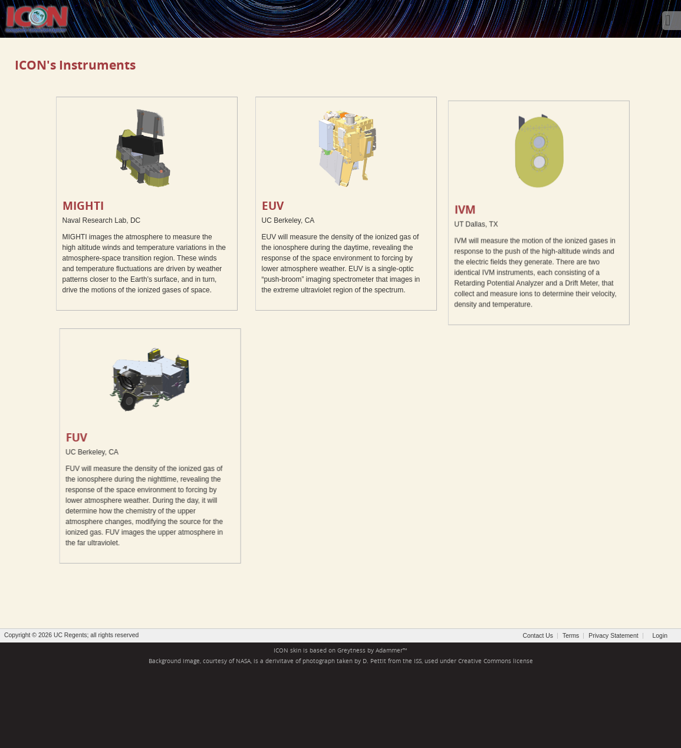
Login (660, 635)
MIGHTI (83, 205)
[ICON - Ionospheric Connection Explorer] (36, 17)
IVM (421, 235)
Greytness (351, 650)
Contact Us (538, 635)
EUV (273, 205)
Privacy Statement (613, 635)
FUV (97, 437)
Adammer (389, 650)
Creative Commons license (495, 661)
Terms (570, 635)
